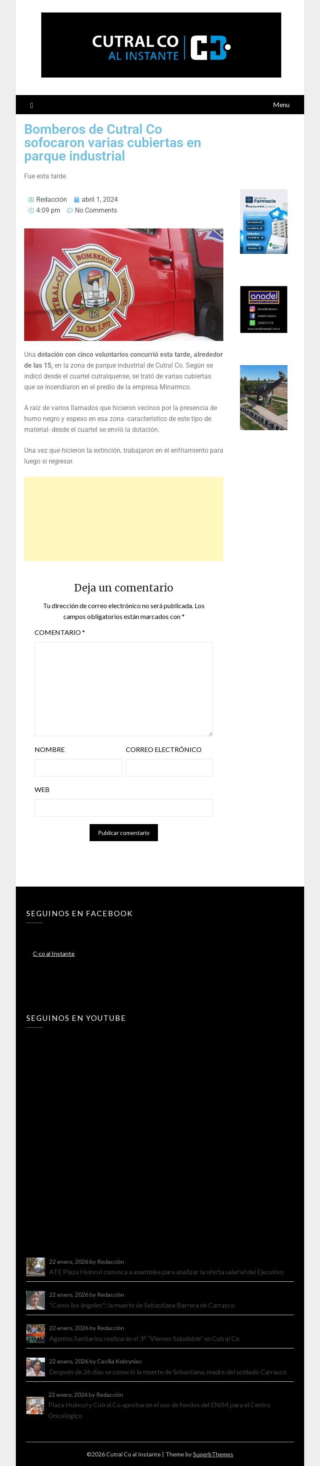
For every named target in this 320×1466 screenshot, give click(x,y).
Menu (281, 104)
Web (42, 789)
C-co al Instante (54, 953)
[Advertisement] (123, 519)
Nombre (50, 749)
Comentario (60, 632)
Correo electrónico (164, 749)
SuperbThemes (213, 1454)
